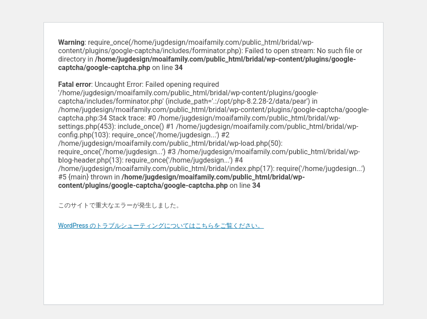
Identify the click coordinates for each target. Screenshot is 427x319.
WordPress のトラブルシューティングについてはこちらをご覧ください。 (161, 225)
